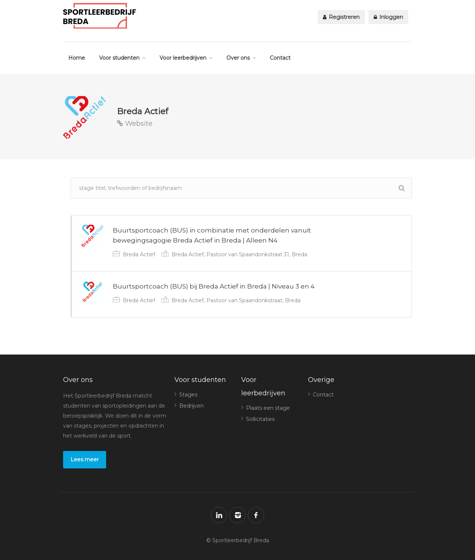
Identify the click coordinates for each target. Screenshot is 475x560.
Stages (188, 394)
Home (76, 58)
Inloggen (388, 17)
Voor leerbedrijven (183, 58)
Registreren (341, 17)
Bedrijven (191, 405)
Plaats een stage (268, 408)
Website (135, 123)
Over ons (238, 58)
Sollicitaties (260, 419)
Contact (280, 58)
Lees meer (85, 459)
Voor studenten (119, 58)
